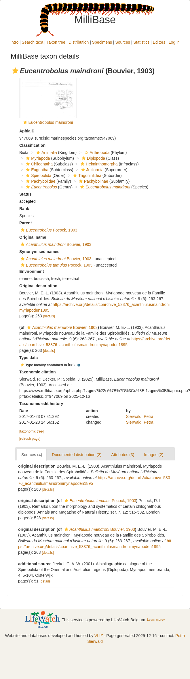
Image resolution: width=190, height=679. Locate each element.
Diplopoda (92, 158)
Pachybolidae (39, 181)
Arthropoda (96, 152)
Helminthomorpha (98, 164)
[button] (15, 70)
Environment (31, 271)
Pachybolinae (92, 181)
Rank (24, 208)
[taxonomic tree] (31, 431)
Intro (14, 42)
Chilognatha (38, 164)
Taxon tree (56, 42)
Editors (159, 42)
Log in (174, 42)
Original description (38, 285)
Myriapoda (37, 158)
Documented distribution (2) (76, 454)
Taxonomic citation (37, 372)
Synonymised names (39, 251)
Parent (25, 223)
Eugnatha (36, 169)
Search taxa (32, 42)
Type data (28, 357)
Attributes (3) (122, 454)
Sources (122, 42)
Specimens (102, 42)
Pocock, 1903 (48, 230)
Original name (32, 237)
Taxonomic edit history (41, 403)
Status (25, 194)
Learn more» (156, 619)
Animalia (46, 152)
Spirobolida (37, 175)
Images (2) (153, 454)
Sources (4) (31, 454)
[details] (49, 316)
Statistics (141, 42)
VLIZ (98, 635)
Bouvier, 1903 (55, 244)
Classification (32, 145)
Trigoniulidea (86, 175)
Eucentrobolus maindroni (51, 122)
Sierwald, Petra (139, 416)
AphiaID (27, 131)
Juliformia (92, 169)
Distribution (79, 42)
